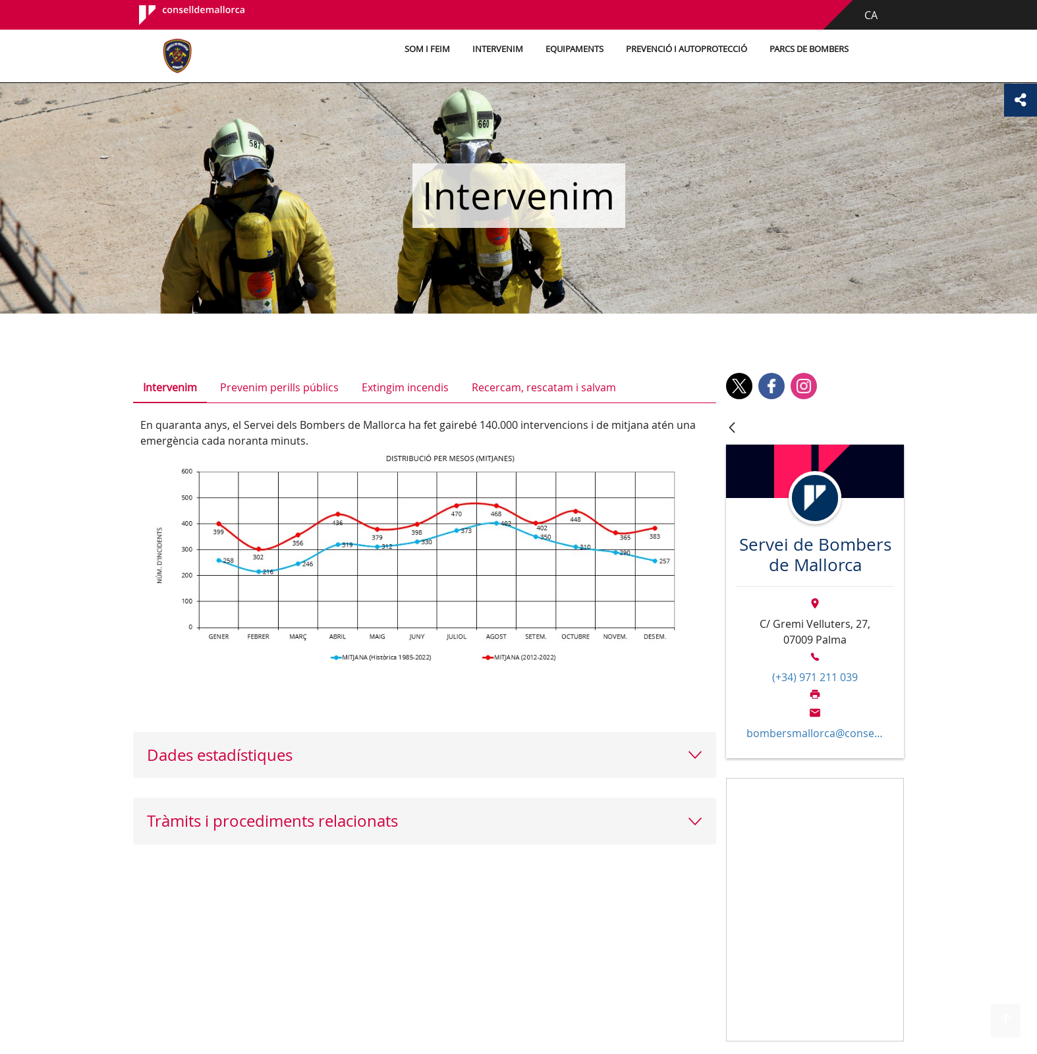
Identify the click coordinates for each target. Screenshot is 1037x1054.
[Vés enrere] (732, 428)
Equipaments (574, 49)
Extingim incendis (405, 387)
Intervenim (497, 49)
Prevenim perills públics (279, 387)
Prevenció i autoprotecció (686, 49)
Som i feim (427, 49)
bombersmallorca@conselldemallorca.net (814, 733)
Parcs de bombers (809, 49)
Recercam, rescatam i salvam (544, 387)
